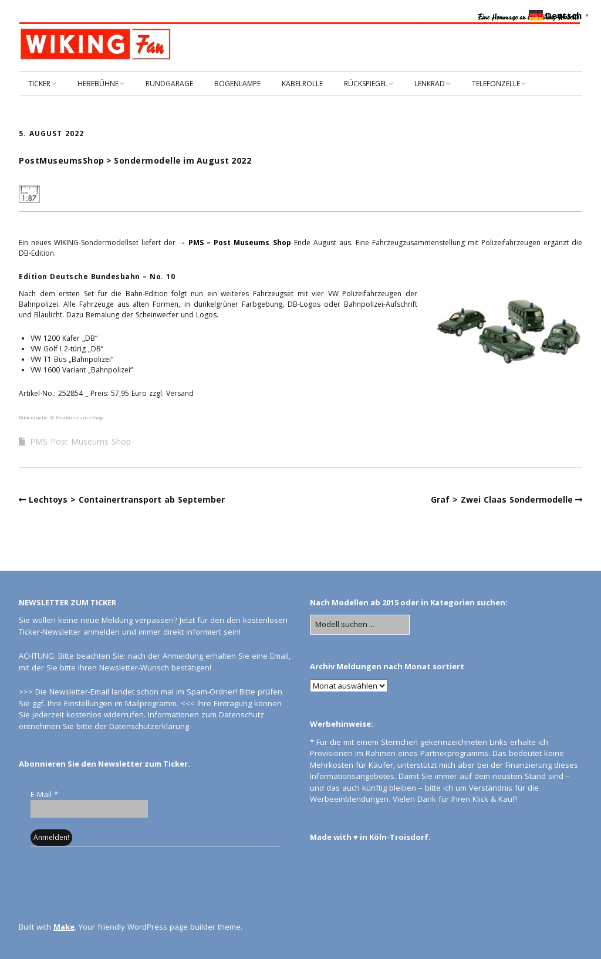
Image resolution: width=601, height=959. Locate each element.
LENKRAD (429, 84)
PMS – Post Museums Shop (239, 243)
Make (64, 926)
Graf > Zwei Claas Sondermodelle (502, 499)
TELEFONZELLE (496, 84)
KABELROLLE (302, 84)
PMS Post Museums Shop (80, 441)
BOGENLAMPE (237, 84)
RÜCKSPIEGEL (365, 84)
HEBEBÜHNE (98, 84)
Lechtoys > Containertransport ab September (127, 499)
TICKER (39, 84)
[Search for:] (360, 625)
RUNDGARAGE (169, 84)
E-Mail (44, 794)
